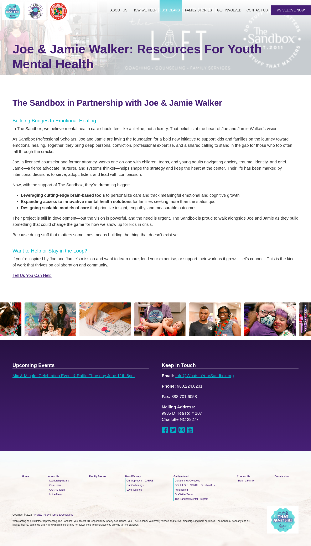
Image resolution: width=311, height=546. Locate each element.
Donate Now (282, 476)
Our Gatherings (135, 485)
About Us (53, 476)
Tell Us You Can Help (32, 275)
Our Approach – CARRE (139, 480)
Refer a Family (246, 480)
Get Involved (180, 476)
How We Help (133, 476)
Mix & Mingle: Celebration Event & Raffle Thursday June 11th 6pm (73, 375)
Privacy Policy (42, 514)
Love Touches (134, 489)
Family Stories (97, 476)
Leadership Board (59, 480)
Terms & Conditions (62, 514)
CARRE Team (57, 489)
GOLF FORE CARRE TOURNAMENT (196, 485)
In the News (55, 494)
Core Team (55, 485)
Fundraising (181, 489)
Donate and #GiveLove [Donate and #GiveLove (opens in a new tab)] (187, 480)
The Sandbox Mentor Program (191, 498)
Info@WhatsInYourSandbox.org (204, 375)
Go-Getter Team (184, 494)
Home (25, 476)
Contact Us (243, 476)
